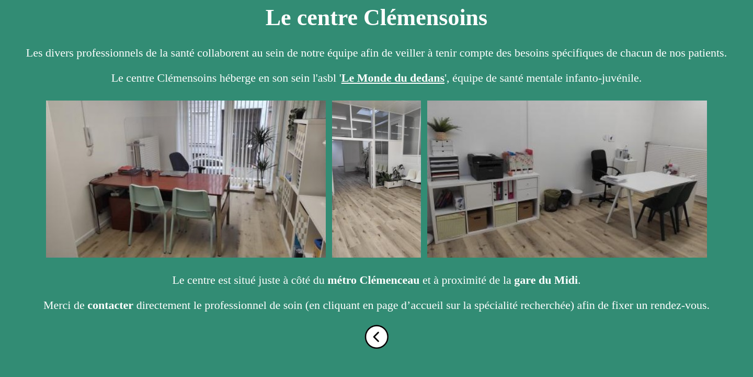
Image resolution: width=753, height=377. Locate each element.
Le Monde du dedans (392, 77)
